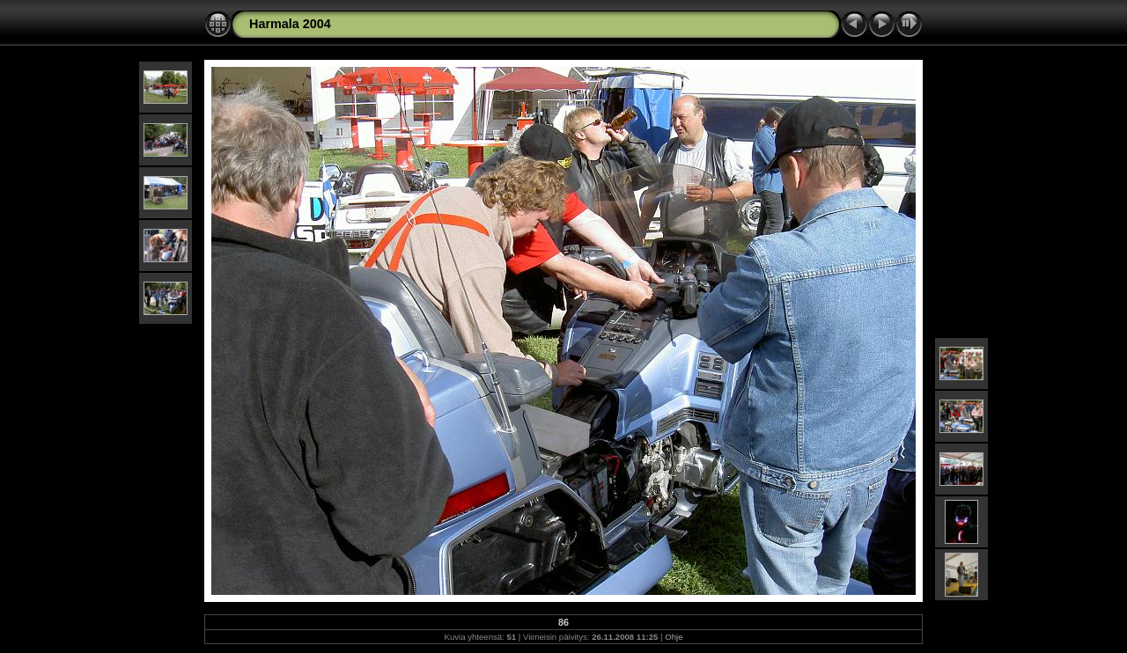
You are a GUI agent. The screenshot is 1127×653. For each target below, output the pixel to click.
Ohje (673, 637)
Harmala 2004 (290, 24)
